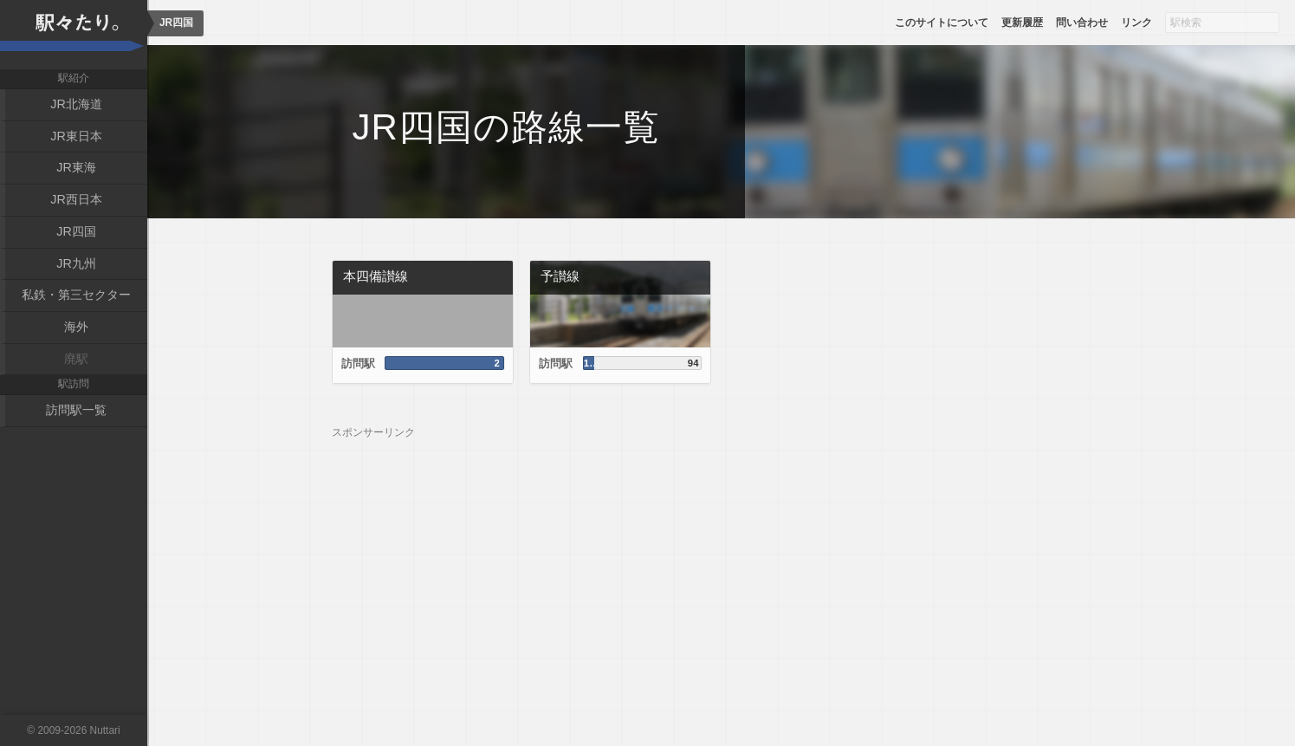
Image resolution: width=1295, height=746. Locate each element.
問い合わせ (1082, 22)
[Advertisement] (721, 560)
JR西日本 (75, 198)
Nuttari (105, 730)
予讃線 (560, 276)
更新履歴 (1022, 22)
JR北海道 (75, 104)
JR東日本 (75, 135)
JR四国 (75, 230)
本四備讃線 (375, 276)
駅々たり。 (73, 34)
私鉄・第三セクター (76, 293)
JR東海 (75, 167)
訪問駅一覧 (76, 407)
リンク (1136, 22)
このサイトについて (941, 22)
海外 (76, 325)
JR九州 (75, 262)
